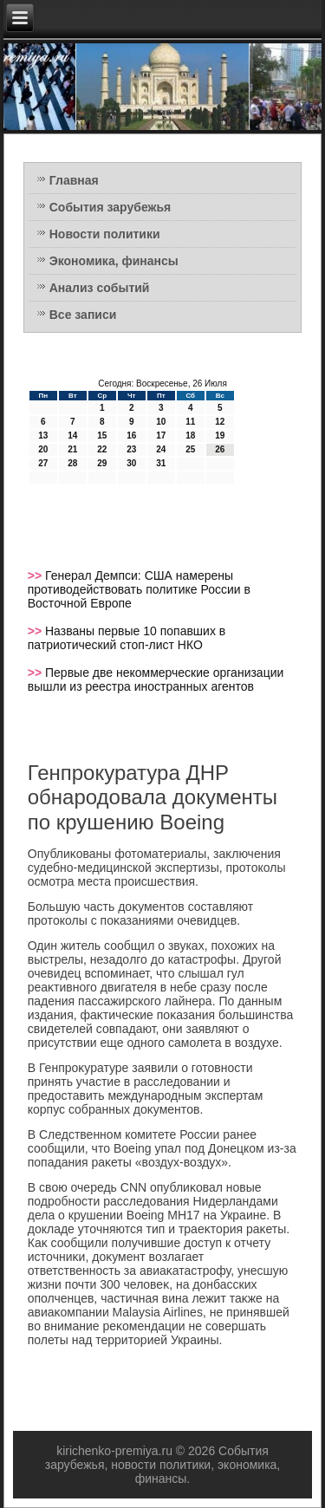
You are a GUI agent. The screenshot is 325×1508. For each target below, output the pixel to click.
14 (72, 435)
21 (72, 449)
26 (219, 449)
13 (43, 435)
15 (102, 435)
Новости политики (104, 234)
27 (43, 463)
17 (161, 435)
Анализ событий (99, 288)
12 (219, 421)
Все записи (83, 315)
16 (131, 435)
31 (161, 463)
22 (102, 449)
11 (190, 421)
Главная (74, 180)
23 (131, 449)
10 (161, 421)
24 (161, 449)
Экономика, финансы (114, 261)
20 (43, 449)
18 (190, 435)
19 (219, 435)
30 (131, 463)
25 (190, 449)
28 (72, 463)
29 (102, 463)
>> (36, 575)
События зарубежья (110, 207)
